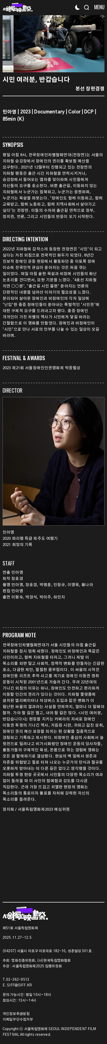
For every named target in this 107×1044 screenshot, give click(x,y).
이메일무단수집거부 (18, 1019)
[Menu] (97, 7)
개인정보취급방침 (16, 1014)
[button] (98, 43)
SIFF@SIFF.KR (19, 985)
